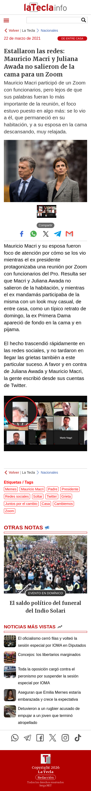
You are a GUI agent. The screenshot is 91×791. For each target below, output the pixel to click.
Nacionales (49, 30)
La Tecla (28, 30)
